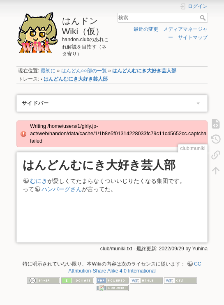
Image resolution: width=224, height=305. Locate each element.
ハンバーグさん (62, 189)
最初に (48, 71)
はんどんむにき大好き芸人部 (144, 71)
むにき (38, 181)
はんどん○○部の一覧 (84, 71)
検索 (204, 18)
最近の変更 (146, 29)
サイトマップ (193, 37)
